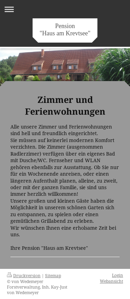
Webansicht (111, 281)
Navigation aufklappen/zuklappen (65, 9)
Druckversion (24, 275)
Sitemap (53, 275)
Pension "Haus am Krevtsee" (65, 30)
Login (117, 275)
